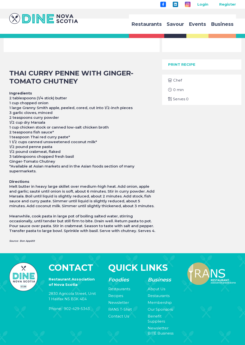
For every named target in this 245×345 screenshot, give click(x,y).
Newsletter (118, 302)
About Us (156, 289)
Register (227, 4)
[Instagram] (187, 4)
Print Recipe (181, 64)
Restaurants (119, 289)
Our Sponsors (160, 309)
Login (202, 4)
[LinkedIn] (175, 4)
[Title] (163, 4)
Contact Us (118, 316)
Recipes (115, 295)
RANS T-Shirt (120, 309)
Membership (160, 302)
